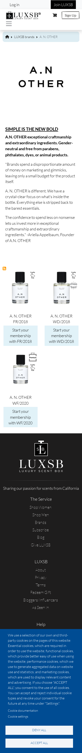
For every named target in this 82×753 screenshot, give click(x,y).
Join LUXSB (63, 4)
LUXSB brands (24, 37)
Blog (40, 537)
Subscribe (40, 529)
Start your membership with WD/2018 (61, 336)
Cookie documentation (23, 710)
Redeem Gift (40, 592)
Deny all (39, 730)
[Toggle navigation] (9, 23)
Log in (14, 4)
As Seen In (40, 607)
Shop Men (40, 514)
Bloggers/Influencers (40, 600)
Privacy (40, 577)
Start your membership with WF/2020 (20, 417)
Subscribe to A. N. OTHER (5, 269)
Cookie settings (18, 716)
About (40, 569)
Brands (40, 522)
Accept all (39, 743)
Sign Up (70, 15)
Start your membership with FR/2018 (20, 336)
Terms (41, 584)
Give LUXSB (41, 544)
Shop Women (41, 507)
